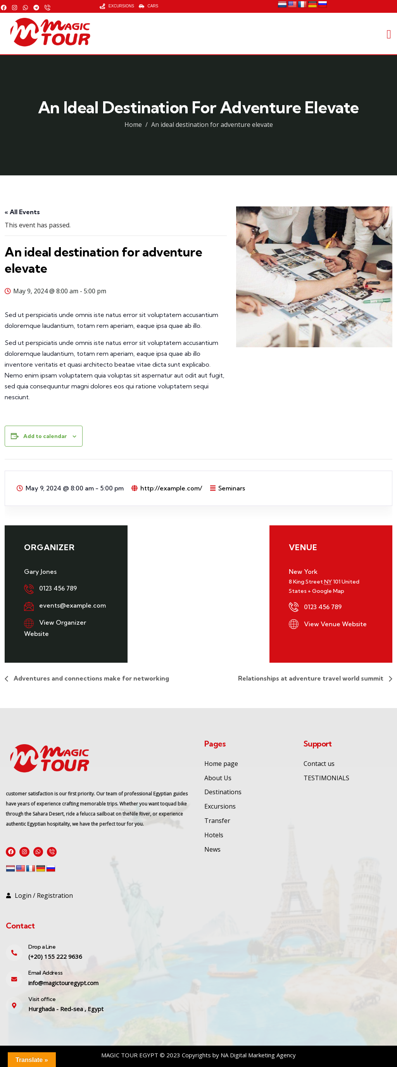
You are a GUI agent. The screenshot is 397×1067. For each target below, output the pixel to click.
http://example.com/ (171, 488)
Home (133, 124)
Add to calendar (45, 436)
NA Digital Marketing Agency (258, 1055)
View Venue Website (335, 624)
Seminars (231, 488)
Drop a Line (42, 946)
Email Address (45, 973)
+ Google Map (326, 590)
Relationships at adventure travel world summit (311, 678)
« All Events (22, 212)
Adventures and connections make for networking (90, 678)
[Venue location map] (198, 585)
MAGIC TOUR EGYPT (129, 1055)
